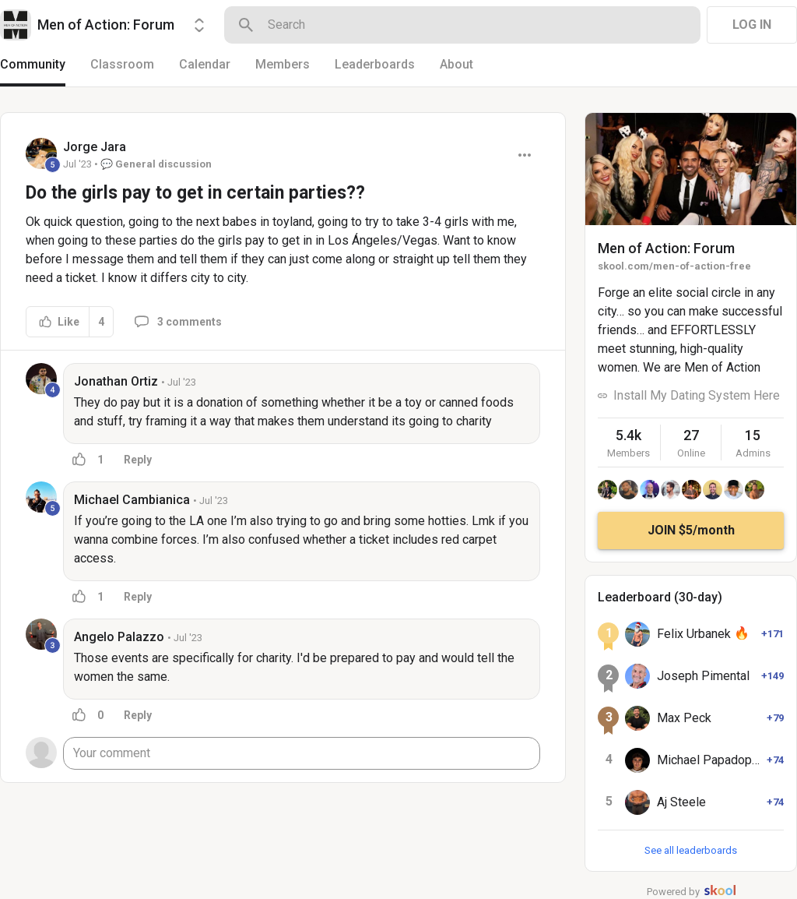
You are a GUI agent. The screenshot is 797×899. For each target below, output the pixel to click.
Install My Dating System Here (696, 395)
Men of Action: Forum (666, 248)
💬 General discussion (156, 164)
